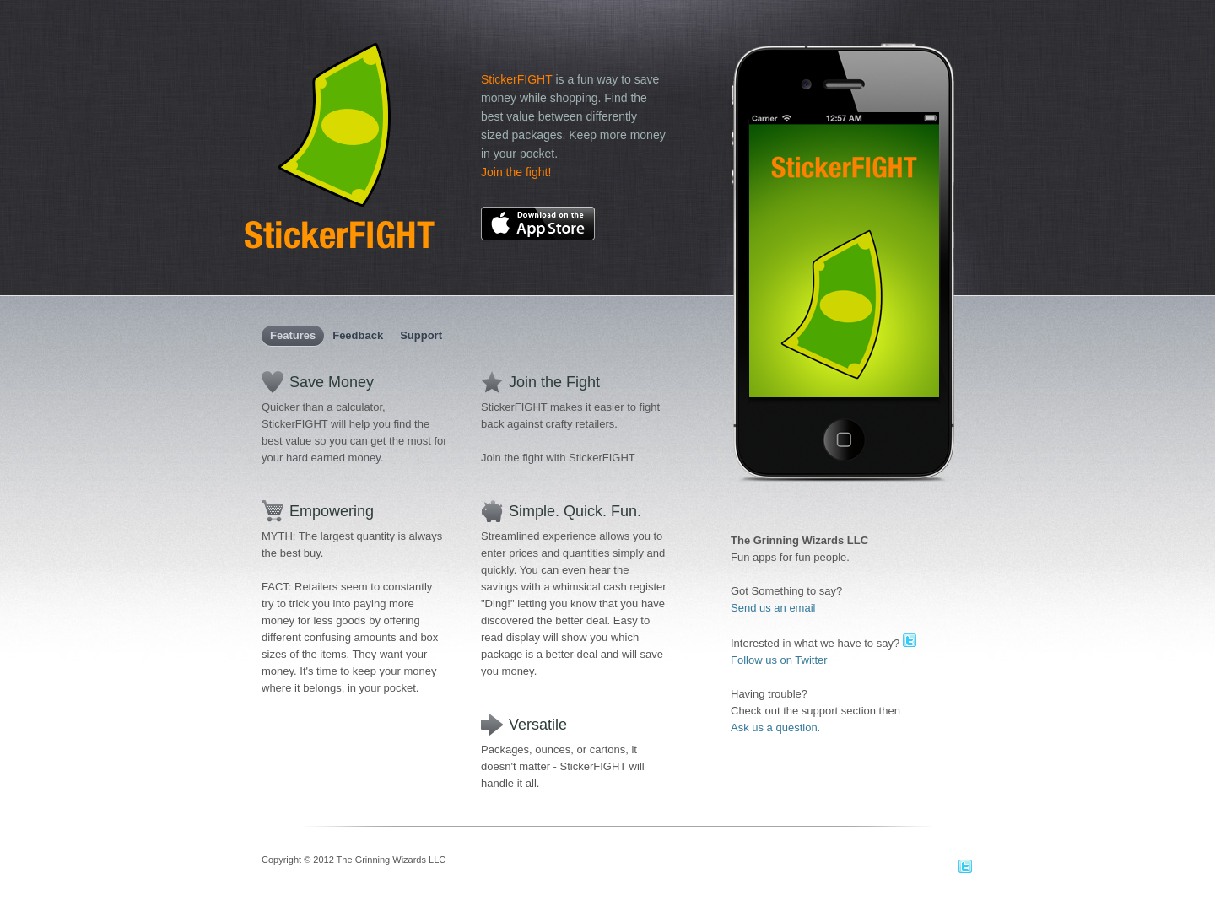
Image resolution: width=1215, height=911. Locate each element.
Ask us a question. (775, 727)
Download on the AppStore (538, 223)
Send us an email (773, 607)
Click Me (845, 440)
